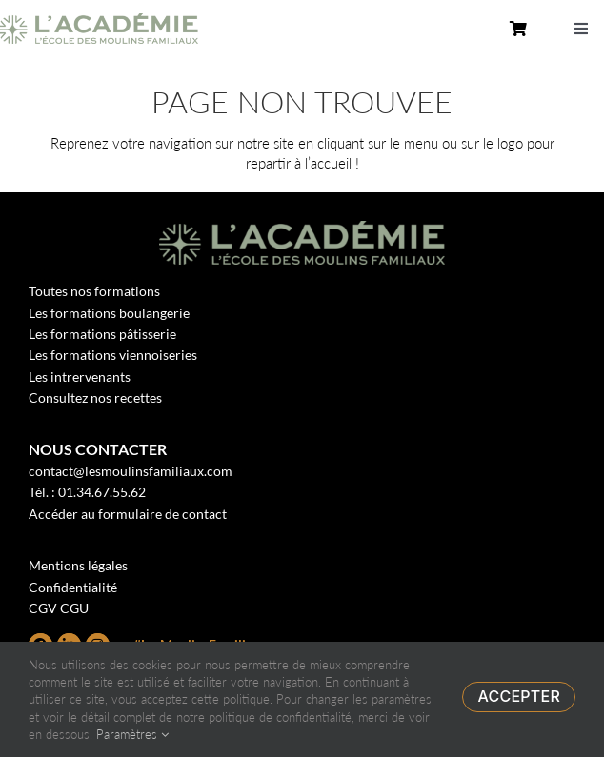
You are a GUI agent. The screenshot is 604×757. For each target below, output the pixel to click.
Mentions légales (78, 565)
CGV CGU (59, 608)
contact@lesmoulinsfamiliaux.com (130, 471)
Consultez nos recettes (95, 397)
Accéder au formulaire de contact (128, 514)
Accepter (518, 696)
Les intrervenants (80, 377)
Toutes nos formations (94, 291)
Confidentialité (73, 587)
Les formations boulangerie (109, 313)
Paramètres (132, 734)
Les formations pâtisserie (102, 334)
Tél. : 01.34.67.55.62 (87, 492)
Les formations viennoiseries (113, 355)
